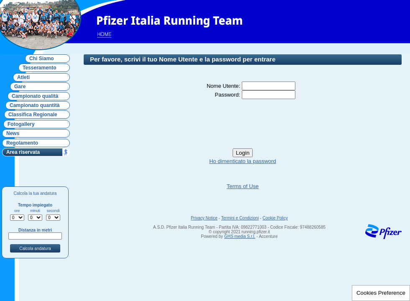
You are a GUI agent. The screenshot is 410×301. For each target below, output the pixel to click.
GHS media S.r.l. (239, 236)
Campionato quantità (34, 105)
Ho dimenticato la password (242, 161)
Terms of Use (243, 186)
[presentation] (242, 123)
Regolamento (22, 143)
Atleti (23, 77)
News (12, 133)
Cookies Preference (380, 293)
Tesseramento (39, 68)
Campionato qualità (35, 96)
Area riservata (23, 152)
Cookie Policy (275, 218)
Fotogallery (21, 124)
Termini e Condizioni (240, 218)
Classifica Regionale (32, 114)
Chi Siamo (41, 58)
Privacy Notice (204, 218)
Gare (20, 86)
